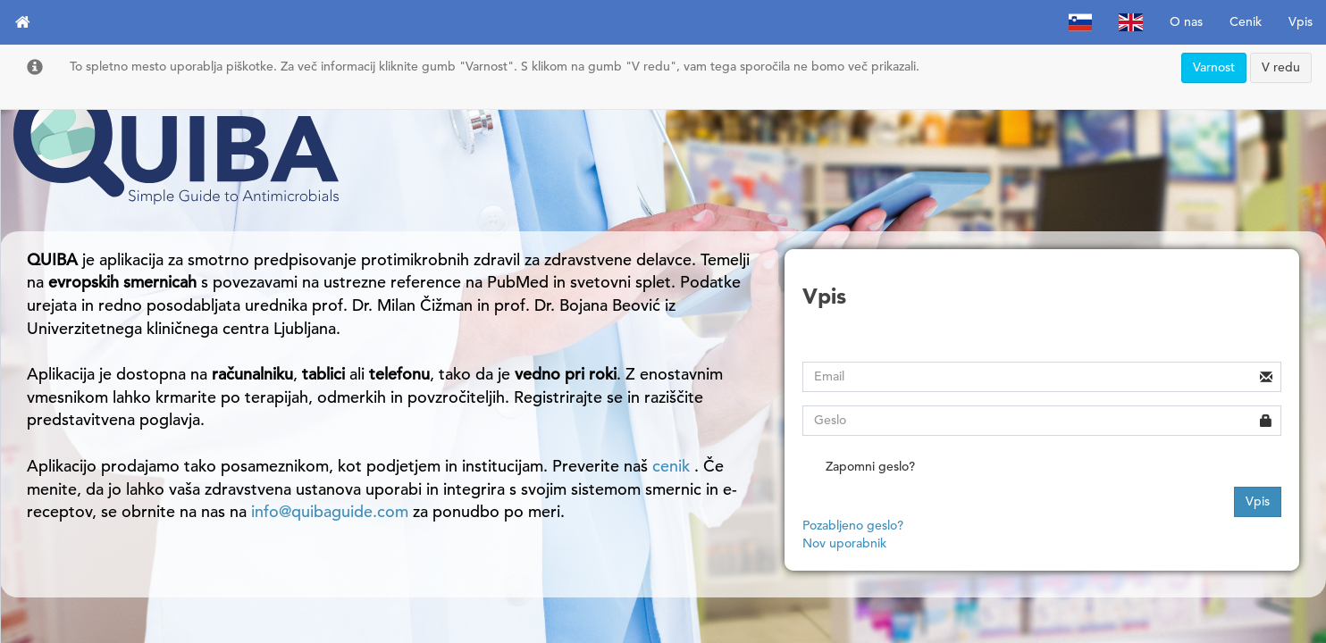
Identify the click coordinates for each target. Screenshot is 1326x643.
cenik (673, 466)
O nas (1186, 21)
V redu (1281, 67)
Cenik (1245, 21)
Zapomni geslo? (858, 468)
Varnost (1214, 67)
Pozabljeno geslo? (852, 525)
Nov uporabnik (844, 543)
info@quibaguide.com (329, 512)
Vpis (1300, 21)
